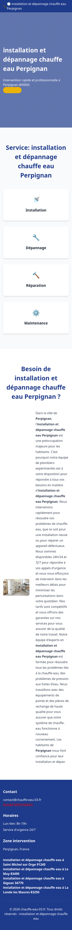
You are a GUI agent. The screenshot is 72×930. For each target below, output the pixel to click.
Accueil (8, 804)
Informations (23, 804)
